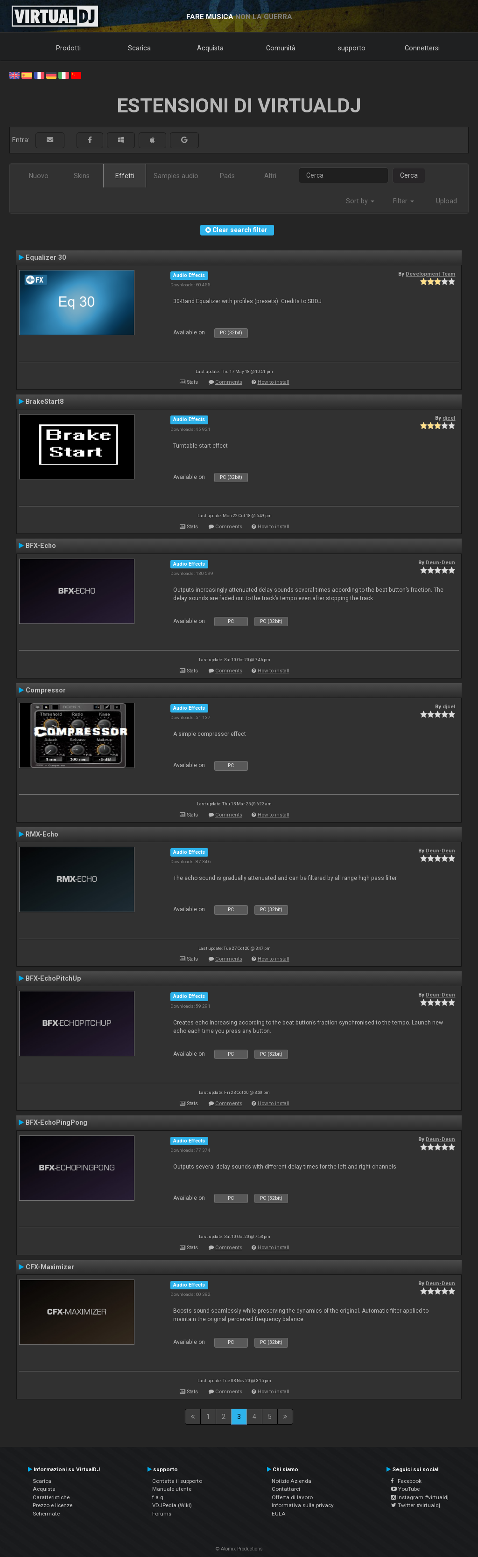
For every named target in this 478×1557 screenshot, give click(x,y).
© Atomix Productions (239, 1549)
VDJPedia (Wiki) (172, 1505)
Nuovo (39, 176)
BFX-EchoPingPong (56, 1122)
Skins (82, 176)
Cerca (409, 175)
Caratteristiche (51, 1497)
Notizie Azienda (291, 1481)
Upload (446, 201)
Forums (161, 1513)
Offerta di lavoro (292, 1497)
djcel (449, 418)
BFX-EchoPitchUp (53, 978)
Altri (270, 176)
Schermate (46, 1513)
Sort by (360, 201)
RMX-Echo (42, 834)
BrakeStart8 (44, 401)
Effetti (124, 176)
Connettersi (422, 48)
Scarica (139, 48)
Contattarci (286, 1489)
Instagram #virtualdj (420, 1497)
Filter (403, 201)
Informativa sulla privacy (303, 1505)
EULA (279, 1513)
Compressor (46, 690)
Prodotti (68, 48)
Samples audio (176, 176)
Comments (228, 382)
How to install (273, 382)
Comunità (280, 48)
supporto (352, 48)
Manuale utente (171, 1489)
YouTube (405, 1489)
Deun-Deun (440, 562)
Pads (227, 176)
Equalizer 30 (46, 257)
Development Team (430, 273)
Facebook (406, 1481)
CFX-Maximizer (50, 1267)
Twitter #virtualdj (415, 1505)
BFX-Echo (41, 545)
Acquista (210, 48)
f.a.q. (158, 1497)
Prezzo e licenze (52, 1505)
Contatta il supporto (177, 1481)
